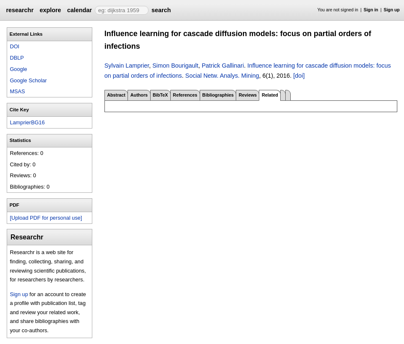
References (185, 94)
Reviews (248, 94)
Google (18, 69)
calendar (79, 10)
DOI (14, 46)
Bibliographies (218, 94)
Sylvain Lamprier (126, 65)
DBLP (16, 58)
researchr (20, 10)
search (161, 10)
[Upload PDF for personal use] (46, 218)
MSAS (17, 91)
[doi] (299, 75)
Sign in (371, 10)
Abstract (116, 94)
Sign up (392, 10)
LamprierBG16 (27, 122)
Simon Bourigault (175, 65)
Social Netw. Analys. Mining (222, 75)
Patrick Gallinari (223, 65)
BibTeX (160, 94)
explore (50, 10)
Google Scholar (28, 80)
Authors (139, 94)
